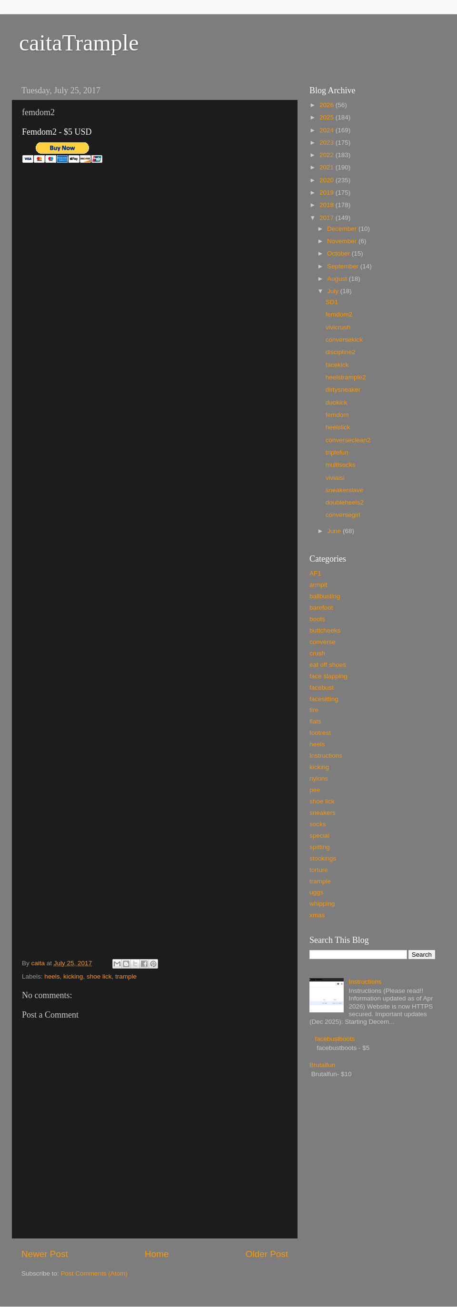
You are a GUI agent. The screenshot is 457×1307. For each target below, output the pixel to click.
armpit (318, 584)
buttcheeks (324, 630)
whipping (322, 903)
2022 (327, 154)
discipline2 (341, 352)
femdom (337, 414)
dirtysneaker (343, 389)
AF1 (315, 573)
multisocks (341, 464)
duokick (337, 402)
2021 (327, 167)
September (343, 266)
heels (52, 976)
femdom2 (339, 314)
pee (314, 789)
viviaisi (335, 477)
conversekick (344, 339)
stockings (322, 858)
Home (157, 1254)
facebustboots (335, 1038)
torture (318, 869)
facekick (337, 364)
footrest (320, 732)
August (338, 278)
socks (317, 824)
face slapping (328, 676)
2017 (327, 217)
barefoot (321, 607)
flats (315, 721)
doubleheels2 (345, 502)
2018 (327, 204)
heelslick (338, 427)
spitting (319, 847)
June (335, 531)
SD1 (332, 302)
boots (317, 619)
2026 (327, 105)
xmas (317, 915)
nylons (318, 778)
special (319, 835)
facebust (321, 687)
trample (126, 976)
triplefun (337, 452)
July (333, 291)
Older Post (267, 1254)
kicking (73, 976)
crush (317, 653)
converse (322, 641)
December (342, 228)
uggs (316, 892)
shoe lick (99, 976)
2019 (327, 192)
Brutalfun (322, 1065)
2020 (327, 180)
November (342, 241)
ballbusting (324, 596)
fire (313, 709)
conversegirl (343, 514)
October (339, 253)
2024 (327, 130)
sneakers (322, 812)
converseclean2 (348, 440)
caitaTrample (79, 42)
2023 (327, 142)
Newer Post (44, 1254)
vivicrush (338, 327)
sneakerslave (345, 490)
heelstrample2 (346, 377)
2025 (327, 117)
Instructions (325, 755)
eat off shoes (327, 664)
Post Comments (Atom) (94, 1273)
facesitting (323, 699)
